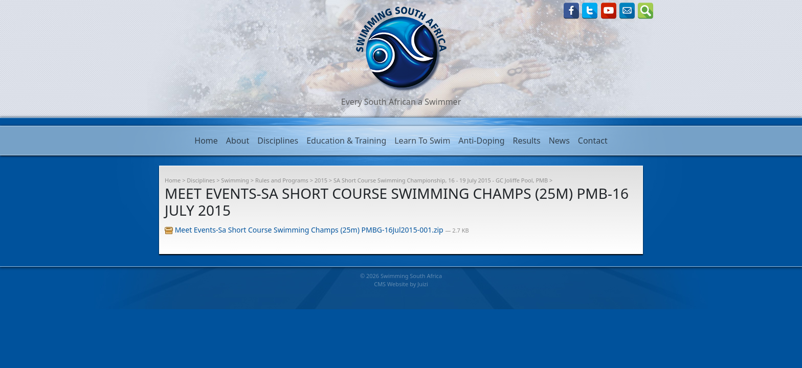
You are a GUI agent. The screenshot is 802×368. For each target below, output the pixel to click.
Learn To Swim (422, 140)
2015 (321, 180)
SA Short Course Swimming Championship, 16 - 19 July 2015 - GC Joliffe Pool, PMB (440, 180)
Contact (593, 140)
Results (527, 140)
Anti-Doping (481, 140)
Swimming (235, 180)
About (237, 140)
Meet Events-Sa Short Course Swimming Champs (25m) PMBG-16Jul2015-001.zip (305, 230)
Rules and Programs (281, 180)
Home (206, 140)
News (559, 140)
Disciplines (277, 140)
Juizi (422, 284)
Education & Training (346, 140)
